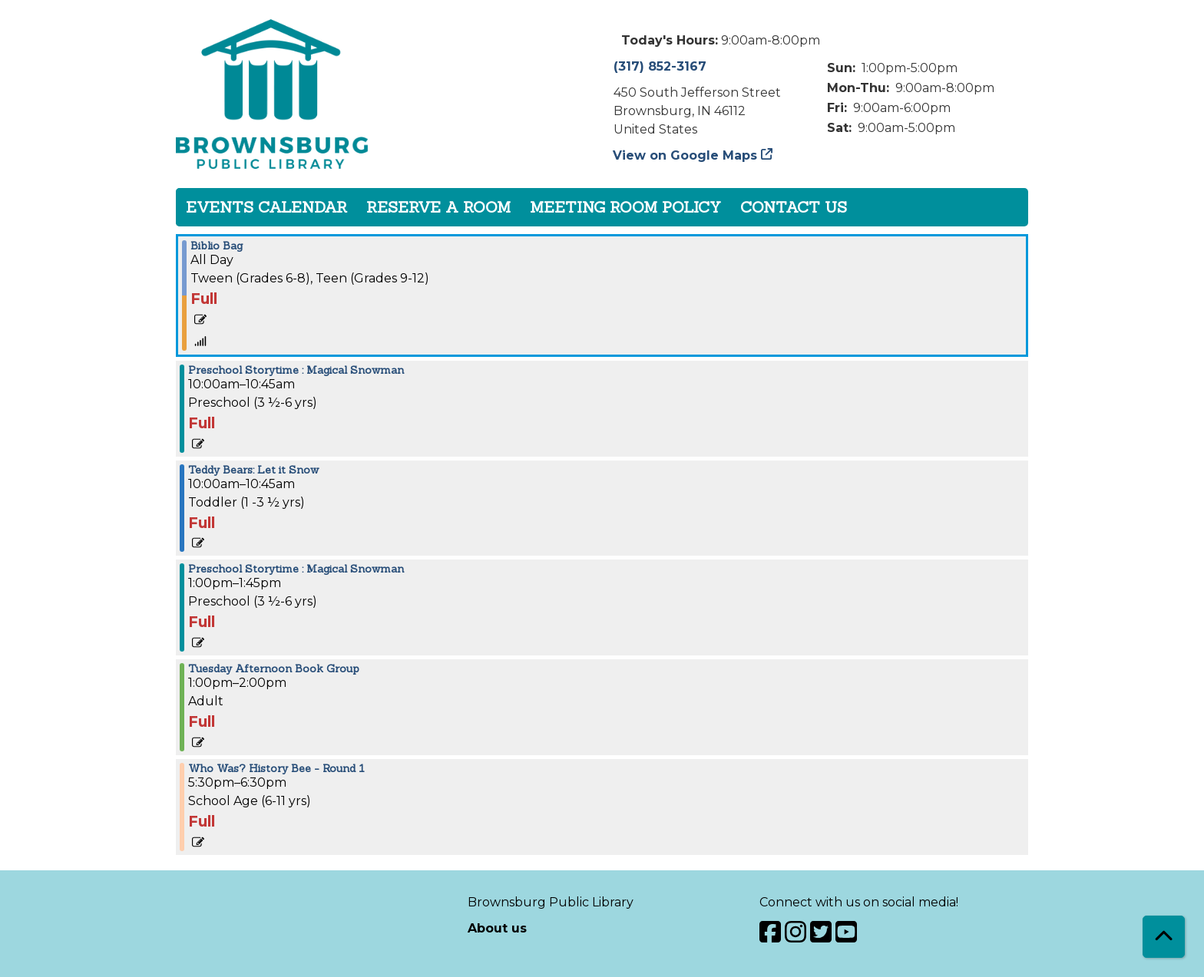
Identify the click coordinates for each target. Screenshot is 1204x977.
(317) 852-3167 (660, 66)
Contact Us (793, 206)
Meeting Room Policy (625, 206)
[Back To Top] (1164, 937)
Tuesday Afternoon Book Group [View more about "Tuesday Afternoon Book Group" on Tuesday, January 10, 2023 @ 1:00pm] (273, 668)
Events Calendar (266, 206)
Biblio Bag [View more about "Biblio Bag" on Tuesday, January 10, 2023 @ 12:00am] (216, 245)
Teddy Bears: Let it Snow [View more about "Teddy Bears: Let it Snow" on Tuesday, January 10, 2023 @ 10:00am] (253, 469)
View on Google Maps (685, 155)
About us (497, 928)
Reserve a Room (438, 206)
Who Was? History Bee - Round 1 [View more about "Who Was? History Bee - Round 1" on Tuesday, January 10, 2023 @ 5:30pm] (276, 768)
